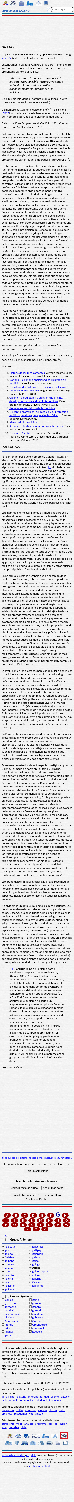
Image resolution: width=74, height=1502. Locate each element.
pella (4, 1400)
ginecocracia (12, 1314)
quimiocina (26, 1400)
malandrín (8, 1410)
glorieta (9, 1317)
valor (19, 1423)
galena (9, 1268)
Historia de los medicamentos (27, 373)
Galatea (9, 1257)
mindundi (41, 1400)
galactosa (37, 1246)
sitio (4, 1427)
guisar (8, 1335)
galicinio (10, 1285)
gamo (35, 1300)
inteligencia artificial (39, 1465)
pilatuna (21, 1396)
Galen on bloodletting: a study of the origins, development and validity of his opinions (36, 399)
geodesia (10, 1310)
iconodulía (55, 1400)
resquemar (20, 1413)
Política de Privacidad (13, 1455)
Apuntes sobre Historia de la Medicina (32, 408)
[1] (50, 467)
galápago (37, 1250)
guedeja (37, 1331)
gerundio (37, 1310)
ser (50, 1423)
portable (14, 1427)
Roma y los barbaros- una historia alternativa (36, 426)
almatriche (8, 1396)
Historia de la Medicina (23, 422)
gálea (35, 1261)
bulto (62, 1410)
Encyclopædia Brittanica (23, 387)
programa (41, 1423)
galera (36, 1275)
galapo (9, 1254)
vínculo (39, 1413)
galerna (36, 1278)
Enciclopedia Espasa (54, 387)
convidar (30, 1410)
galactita (10, 1246)
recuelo (13, 1400)
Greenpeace (39, 1324)
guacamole (38, 1328)
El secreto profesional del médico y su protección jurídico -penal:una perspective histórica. (38, 413)
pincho (53, 1410)
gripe (8, 1328)
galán (8, 1250)
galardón (37, 1254)
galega (36, 1264)
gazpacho (10, 1307)
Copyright (31, 1455)
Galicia (36, 1282)
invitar (19, 1410)
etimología (8, 1423)
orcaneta (7, 1413)
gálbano (9, 1261)
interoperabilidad (38, 1396)
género (36, 1307)
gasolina (37, 1303)
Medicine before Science (24, 390)
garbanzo (10, 1303)
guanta (9, 1331)
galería (9, 1278)
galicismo (37, 1285)
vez (31, 1413)
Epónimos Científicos (21, 433)
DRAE (6, 113)
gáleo (8, 1271)
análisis (28, 1423)
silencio (42, 1410)
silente (55, 1396)
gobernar (37, 1317)
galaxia (36, 1257)
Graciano (37, 1321)
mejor (63, 1423)
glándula (37, 1314)
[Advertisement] (37, 31)
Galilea (9, 1300)
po (55, 1423)
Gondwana (11, 1321)
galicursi (9, 1289)
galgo (8, 1282)
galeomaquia (40, 1271)
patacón (65, 1396)
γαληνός (7, 58)
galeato (9, 1264)
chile (24, 1427)
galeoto (9, 1275)
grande (9, 1324)
